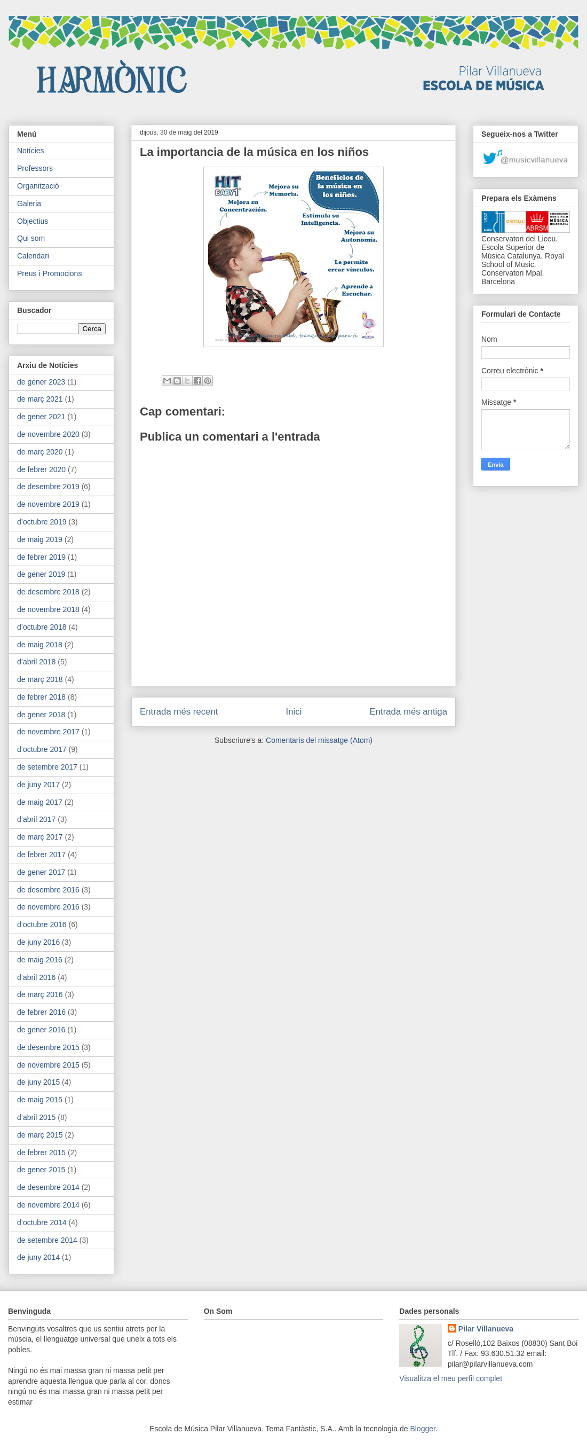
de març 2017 (40, 837)
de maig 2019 (39, 539)
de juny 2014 (38, 1257)
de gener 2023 (41, 382)
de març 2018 (40, 679)
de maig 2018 (39, 644)
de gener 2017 (41, 872)
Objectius (32, 221)
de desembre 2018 (48, 591)
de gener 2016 (41, 1029)
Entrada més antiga (408, 712)
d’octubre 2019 (42, 522)
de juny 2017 (38, 784)
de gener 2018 (41, 714)
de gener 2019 (41, 574)
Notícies (30, 150)
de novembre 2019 (48, 504)
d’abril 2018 (36, 661)
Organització (38, 186)
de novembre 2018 (48, 609)
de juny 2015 (38, 1082)
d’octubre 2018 (42, 627)
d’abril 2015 (36, 1117)
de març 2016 (40, 994)
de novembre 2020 (48, 434)
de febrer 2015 (41, 1152)
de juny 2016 (38, 942)
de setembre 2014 (47, 1240)
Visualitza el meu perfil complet (450, 1378)
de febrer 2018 (41, 697)
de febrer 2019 (41, 557)
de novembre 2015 (48, 1065)
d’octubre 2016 (42, 924)
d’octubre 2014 (42, 1222)
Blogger (422, 1428)
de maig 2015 (39, 1099)
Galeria (29, 203)
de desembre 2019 (48, 486)
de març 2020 (40, 452)
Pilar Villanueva (485, 1328)
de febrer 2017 (41, 854)
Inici (294, 712)
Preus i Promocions (49, 273)
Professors (35, 168)
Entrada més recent (179, 712)
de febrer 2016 (41, 1012)
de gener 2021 (41, 416)
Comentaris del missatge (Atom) (319, 740)
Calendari (33, 256)
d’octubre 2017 (42, 749)
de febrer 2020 (41, 469)
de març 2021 (40, 399)
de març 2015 (40, 1135)
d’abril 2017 (36, 819)
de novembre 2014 (48, 1205)
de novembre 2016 (48, 907)
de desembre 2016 (48, 889)
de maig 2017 (39, 802)
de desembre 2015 (48, 1047)
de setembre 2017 (47, 767)
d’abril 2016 (36, 977)
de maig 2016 (39, 959)
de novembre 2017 (48, 731)
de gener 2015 (41, 1169)
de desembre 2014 (48, 1187)
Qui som (31, 238)
